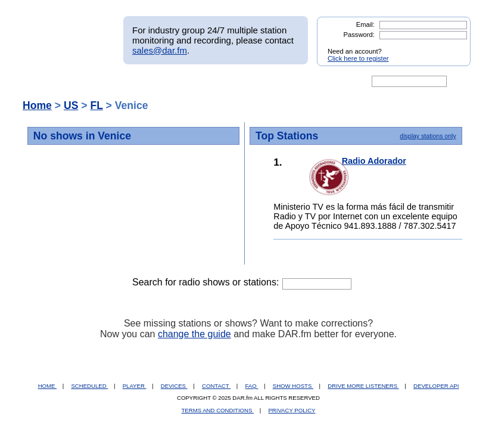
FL (96, 105)
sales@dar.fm (159, 50)
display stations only (428, 135)
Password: (359, 34)
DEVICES (174, 386)
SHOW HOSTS (293, 386)
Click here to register (358, 58)
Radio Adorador (374, 161)
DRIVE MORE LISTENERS (363, 386)
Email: (365, 24)
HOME (47, 386)
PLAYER (135, 386)
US (71, 105)
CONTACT (216, 386)
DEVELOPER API (436, 386)
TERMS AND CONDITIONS (218, 410)
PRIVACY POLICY (291, 410)
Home (37, 105)
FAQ (252, 386)
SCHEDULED (89, 386)
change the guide (194, 334)
